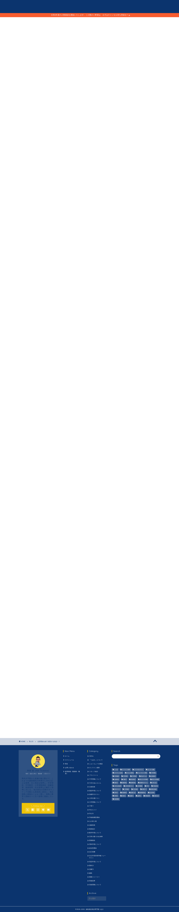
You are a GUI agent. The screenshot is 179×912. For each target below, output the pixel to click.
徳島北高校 (33, 652)
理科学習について (95, 844)
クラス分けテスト (47, 637)
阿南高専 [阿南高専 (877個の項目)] (147, 795)
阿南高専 (32, 656)
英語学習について (95, 861)
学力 (67, 648)
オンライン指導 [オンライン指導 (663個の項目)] (126, 769)
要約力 (98, 652)
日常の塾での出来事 (96, 836)
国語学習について (95, 790)
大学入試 (105, 644)
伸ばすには (71, 641)
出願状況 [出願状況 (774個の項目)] (116, 779)
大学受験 (48, 648)
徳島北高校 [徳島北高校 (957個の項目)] (154, 789)
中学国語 (42, 641)
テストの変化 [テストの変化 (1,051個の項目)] (130, 773)
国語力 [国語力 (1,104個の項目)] (116, 782)
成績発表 (92, 825)
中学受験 (33, 641)
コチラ (67, 170)
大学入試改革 (25, 648)
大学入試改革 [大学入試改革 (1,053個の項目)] (117, 786)
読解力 (107, 652)
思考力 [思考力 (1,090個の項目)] (116, 792)
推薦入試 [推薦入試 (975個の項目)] (133, 792)
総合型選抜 (93, 848)
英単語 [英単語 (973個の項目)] (116, 795)
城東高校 (82, 644)
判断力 (100, 641)
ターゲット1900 (73, 637)
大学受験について (95, 802)
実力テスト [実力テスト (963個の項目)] (117, 789)
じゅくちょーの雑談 (96, 764)
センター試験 (61, 637)
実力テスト (86, 648)
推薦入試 (61, 652)
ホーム (67, 756)
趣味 (90, 873)
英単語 (90, 652)
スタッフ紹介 (93, 771)
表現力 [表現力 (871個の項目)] (123, 795)
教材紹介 (92, 829)
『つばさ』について (96, 760)
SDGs (91, 756)
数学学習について (95, 832)
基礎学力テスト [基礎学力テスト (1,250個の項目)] (144, 782)
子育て (91, 806)
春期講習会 (71, 652)
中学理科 (52, 641)
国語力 (65, 644)
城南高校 (73, 644)
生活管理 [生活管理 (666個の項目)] (152, 792)
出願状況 (91, 641)
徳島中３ (23, 652)
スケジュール (60, 20)
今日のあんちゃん (95, 783)
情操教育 (52, 652)
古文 (31, 644)
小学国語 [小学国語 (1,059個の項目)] (126, 789)
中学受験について (95, 779)
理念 (89, 20)
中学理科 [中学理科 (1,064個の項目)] (125, 776)
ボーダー (23, 641)
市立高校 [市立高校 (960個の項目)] (135, 789)
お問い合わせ (69, 767)
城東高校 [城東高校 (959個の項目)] (133, 782)
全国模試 (81, 641)
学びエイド (59, 648)
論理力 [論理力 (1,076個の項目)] (139, 795)
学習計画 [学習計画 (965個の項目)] (155, 786)
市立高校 (105, 648)
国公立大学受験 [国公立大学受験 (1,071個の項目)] (144, 779)
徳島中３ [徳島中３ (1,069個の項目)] (144, 789)
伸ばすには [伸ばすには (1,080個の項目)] (144, 776)
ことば (77, 20)
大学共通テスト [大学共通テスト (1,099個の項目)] (129, 786)
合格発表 (92, 787)
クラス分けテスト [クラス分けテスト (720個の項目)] (138, 769)
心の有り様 (93, 821)
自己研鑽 (92, 852)
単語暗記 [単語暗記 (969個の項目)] (133, 779)
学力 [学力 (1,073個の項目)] (148, 786)
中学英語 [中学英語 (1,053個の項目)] (134, 776)
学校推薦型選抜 (94, 817)
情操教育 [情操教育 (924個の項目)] (124, 792)
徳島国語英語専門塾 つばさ (89, 6)
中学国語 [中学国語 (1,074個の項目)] (116, 776)
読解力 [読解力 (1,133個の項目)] (131, 795)
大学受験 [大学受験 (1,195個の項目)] (140, 786)
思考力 (43, 652)
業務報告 (92, 840)
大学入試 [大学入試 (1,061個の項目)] (154, 782)
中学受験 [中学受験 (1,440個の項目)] (153, 773)
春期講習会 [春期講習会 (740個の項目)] (142, 792)
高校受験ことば (62, 656)
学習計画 (75, 648)
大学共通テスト (37, 648)
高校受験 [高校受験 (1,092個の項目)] (116, 799)
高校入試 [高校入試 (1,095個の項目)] (156, 795)
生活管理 (81, 652)
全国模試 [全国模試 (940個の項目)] (153, 776)
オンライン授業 (94, 767)
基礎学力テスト (94, 644)
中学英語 (61, 641)
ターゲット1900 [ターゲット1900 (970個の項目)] (118, 773)
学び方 (22, 30)
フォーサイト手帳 (99, 637)
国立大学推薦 (54, 644)
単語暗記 (23, 644)
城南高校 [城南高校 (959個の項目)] (124, 782)
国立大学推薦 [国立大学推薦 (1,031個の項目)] (155, 779)
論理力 (23, 656)
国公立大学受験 (41, 644)
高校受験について (95, 884)
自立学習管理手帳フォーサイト (97, 857)
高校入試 (41, 656)
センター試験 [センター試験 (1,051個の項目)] (151, 769)
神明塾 (22, 303)
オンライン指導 (33, 637)
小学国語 (96, 648)
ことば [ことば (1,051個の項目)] (116, 769)
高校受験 (50, 656)
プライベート (93, 775)
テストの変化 (86, 637)
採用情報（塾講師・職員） (112, 20)
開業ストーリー (94, 877)
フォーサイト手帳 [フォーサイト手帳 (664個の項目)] (142, 773)
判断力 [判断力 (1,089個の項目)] (125, 779)
